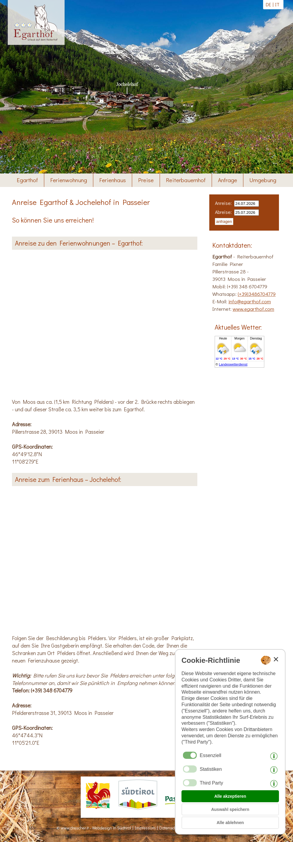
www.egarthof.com (253, 308)
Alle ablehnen (230, 822)
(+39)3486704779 (257, 293)
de (268, 4)
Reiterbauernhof (186, 180)
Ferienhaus (112, 180)
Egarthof (27, 180)
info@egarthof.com (249, 301)
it (277, 4)
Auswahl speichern (230, 809)
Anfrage (227, 180)
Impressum (145, 828)
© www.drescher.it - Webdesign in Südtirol (94, 828)
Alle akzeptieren (230, 796)
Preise (146, 180)
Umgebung (262, 180)
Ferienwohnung (68, 180)
